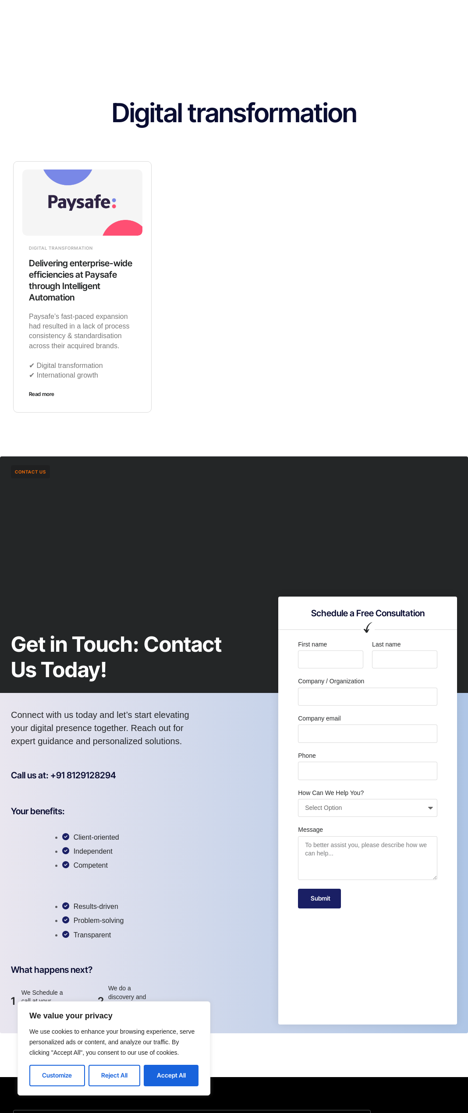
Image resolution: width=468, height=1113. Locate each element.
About (166, 15)
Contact (280, 15)
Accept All (171, 1075)
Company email (319, 718)
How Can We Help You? (331, 792)
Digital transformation (61, 248)
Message (310, 829)
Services (203, 15)
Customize (57, 1075)
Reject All (114, 1075)
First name (312, 644)
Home (133, 15)
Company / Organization (331, 681)
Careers (242, 15)
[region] (114, 1048)
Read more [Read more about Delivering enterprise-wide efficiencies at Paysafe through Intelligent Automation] (41, 394)
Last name (386, 644)
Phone (307, 755)
